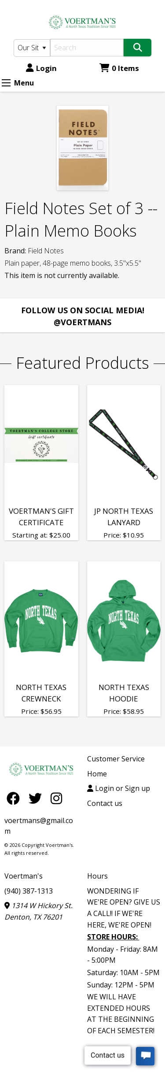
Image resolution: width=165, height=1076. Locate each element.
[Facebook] (15, 798)
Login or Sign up (118, 788)
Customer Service (116, 759)
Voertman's (23, 876)
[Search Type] (32, 48)
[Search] (87, 47)
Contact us (104, 803)
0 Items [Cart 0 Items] (119, 68)
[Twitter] (37, 798)
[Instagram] (56, 798)
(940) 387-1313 (28, 891)
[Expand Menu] (6, 82)
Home (97, 774)
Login (41, 68)
